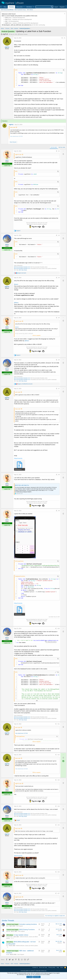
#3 (59, 235)
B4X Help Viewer (23, 270)
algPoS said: (18, 154)
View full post (13, 142)
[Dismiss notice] (64, 14)
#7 (59, 388)
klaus (7, 244)
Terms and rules (43, 967)
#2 (59, 151)
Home (61, 967)
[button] (24, 6)
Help (58, 967)
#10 (59, 628)
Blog (5, 7)
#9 (59, 510)
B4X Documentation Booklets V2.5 (22, 267)
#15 (59, 825)
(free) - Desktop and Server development (18, 19)
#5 (59, 317)
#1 (64, 38)
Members (29, 7)
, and (25, 384)
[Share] (62, 38)
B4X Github (30, 9)
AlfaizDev (59, 943)
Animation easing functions (28, 924)
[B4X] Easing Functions (27, 929)
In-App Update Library (21, 935)
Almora (60, 936)
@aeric (16, 284)
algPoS (5, 34)
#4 (59, 277)
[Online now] (7, 158)
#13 (59, 780)
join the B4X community (38, 25)
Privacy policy (51, 967)
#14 (59, 806)
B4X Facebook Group (20, 9)
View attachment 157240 (21, 733)
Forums (11, 7)
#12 (59, 754)
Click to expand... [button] (37, 335)
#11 (59, 724)
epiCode (8, 931)
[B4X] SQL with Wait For (22, 485)
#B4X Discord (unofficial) (7, 9)
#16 (59, 872)
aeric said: (17, 392)
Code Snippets (19, 926)
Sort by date (54, 147)
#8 (59, 474)
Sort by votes (62, 147)
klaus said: (12, 127)
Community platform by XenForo (33, 970)
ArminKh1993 (9, 936)
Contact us (35, 967)
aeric (7, 160)
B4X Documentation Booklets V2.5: (22, 268)
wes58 (7, 954)
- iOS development (12, 21)
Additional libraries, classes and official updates (27, 945)
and (22, 273)
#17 (59, 893)
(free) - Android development (15, 17)
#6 (59, 359)
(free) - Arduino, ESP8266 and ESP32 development (21, 23)
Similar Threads (23, 34)
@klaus (16, 302)
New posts (19, 7)
